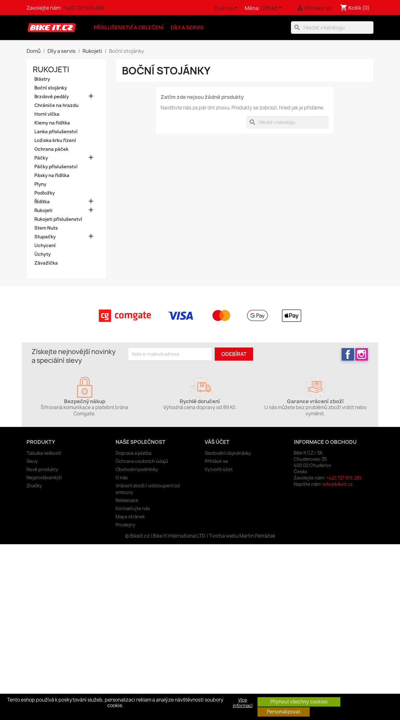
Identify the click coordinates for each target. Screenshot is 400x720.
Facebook (348, 354)
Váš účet (217, 442)
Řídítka (42, 202)
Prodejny (125, 525)
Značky (34, 486)
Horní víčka (46, 114)
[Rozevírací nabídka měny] (272, 8)
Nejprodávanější (44, 477)
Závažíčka (46, 263)
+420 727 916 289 (83, 7)
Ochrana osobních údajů (142, 461)
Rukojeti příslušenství (58, 219)
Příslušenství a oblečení (128, 27)
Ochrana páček (51, 149)
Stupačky (45, 237)
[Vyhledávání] (332, 27)
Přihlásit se (216, 461)
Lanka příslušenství (56, 132)
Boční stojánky (50, 88)
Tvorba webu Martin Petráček (242, 536)
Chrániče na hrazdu (56, 105)
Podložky (44, 193)
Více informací (242, 702)
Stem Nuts (46, 228)
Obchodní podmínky (137, 469)
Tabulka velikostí (44, 453)
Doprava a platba (133, 453)
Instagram (361, 354)
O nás (122, 477)
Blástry (42, 79)
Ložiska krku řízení (55, 140)
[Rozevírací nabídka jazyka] (227, 8)
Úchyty (42, 254)
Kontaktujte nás (133, 508)
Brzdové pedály (51, 97)
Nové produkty (42, 469)
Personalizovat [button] (283, 711)
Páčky (41, 158)
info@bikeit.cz (337, 484)
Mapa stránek (130, 517)
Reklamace (127, 500)
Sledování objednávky (228, 453)
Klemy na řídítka (52, 123)
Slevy (32, 461)
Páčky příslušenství (56, 167)
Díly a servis (187, 27)
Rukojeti (51, 69)
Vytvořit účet (219, 469)
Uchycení (45, 245)
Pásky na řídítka (51, 175)
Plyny (40, 184)
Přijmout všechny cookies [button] (299, 701)
